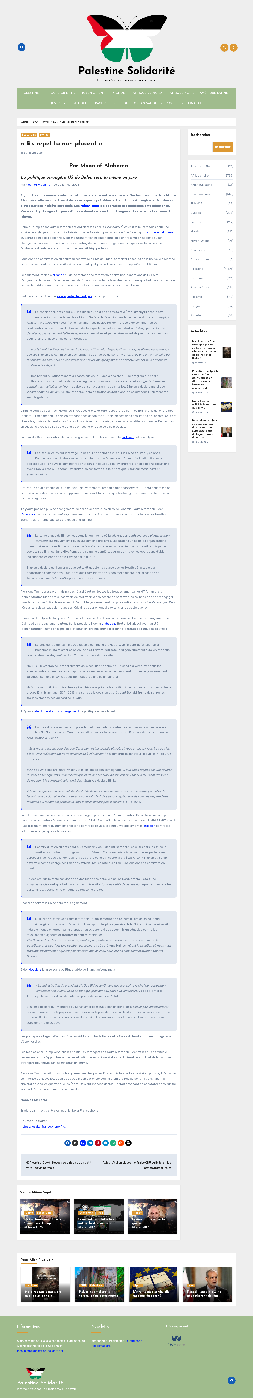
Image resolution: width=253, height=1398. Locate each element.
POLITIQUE (79, 103)
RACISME (101, 103)
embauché (109, 623)
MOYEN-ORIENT (93, 93)
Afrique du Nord (202, 166)
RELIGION (121, 103)
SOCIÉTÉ (174, 103)
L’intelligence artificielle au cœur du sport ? (204, 404)
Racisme (196, 296)
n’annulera (28, 514)
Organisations (200, 259)
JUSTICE (57, 103)
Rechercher (201, 135)
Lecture (196, 222)
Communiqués (200, 194)
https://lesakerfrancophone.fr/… (43, 1126)
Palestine (197, 268)
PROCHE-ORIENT (60, 93)
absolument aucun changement (56, 711)
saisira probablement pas (74, 296)
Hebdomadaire (101, 1344)
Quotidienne (134, 1339)
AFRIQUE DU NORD (148, 93)
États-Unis (29, 134)
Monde (44, 134)
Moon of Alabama (38, 184)
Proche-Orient (200, 287)
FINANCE (195, 103)
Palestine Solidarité (126, 71)
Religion (196, 306)
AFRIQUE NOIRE (182, 93)
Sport (138, 1283)
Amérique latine (201, 185)
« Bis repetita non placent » (65, 143)
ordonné (58, 275)
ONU (83, 1283)
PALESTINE (31, 93)
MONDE (119, 93)
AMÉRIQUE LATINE (214, 93)
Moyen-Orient (200, 241)
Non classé (198, 250)
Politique (197, 278)
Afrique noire (200, 175)
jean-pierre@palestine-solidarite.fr (40, 1349)
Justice (196, 213)
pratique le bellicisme (159, 232)
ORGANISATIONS (147, 103)
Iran (100, 1212)
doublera (35, 969)
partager (127, 437)
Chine (29, 1212)
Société (196, 315)
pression (149, 825)
